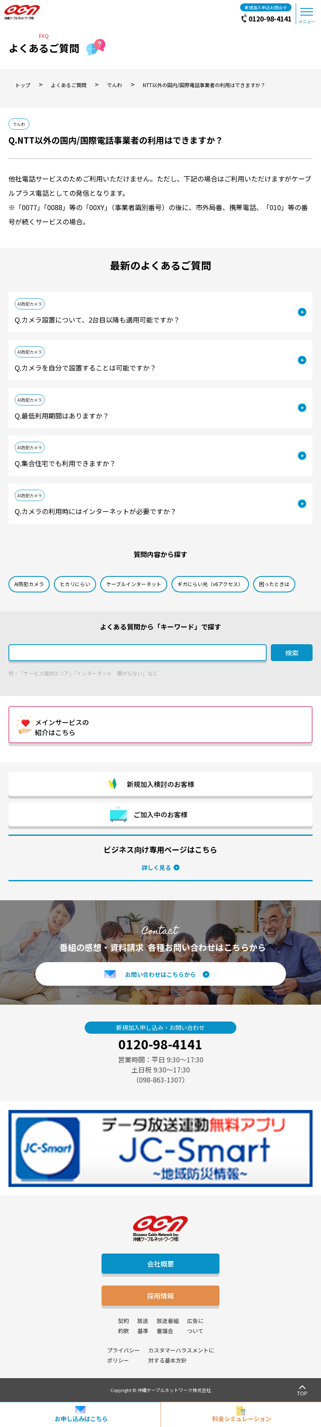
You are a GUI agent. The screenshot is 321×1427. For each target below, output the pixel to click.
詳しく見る (156, 867)
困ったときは (274, 583)
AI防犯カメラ (29, 304)
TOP (302, 1393)
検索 (292, 653)
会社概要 (160, 1264)
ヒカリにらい (75, 583)
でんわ (19, 124)
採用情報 (160, 1296)
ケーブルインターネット (133, 583)
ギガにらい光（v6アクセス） (210, 583)
